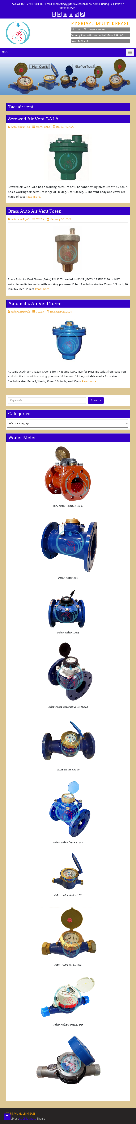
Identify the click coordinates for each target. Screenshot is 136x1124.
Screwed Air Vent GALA (33, 118)
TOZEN (40, 219)
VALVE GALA (43, 127)
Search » (96, 400)
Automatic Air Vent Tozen (35, 303)
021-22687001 (30, 4)
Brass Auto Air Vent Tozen (35, 211)
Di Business (27, 1118)
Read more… (34, 196)
